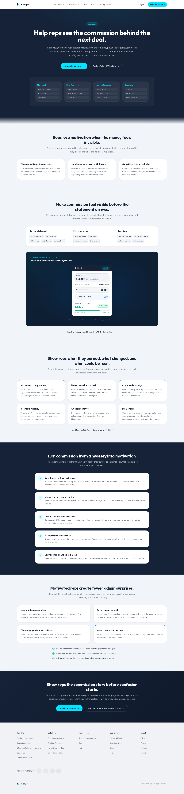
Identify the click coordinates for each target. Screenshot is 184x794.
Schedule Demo (157, 4)
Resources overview (87, 738)
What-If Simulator (133, 395)
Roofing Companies (56, 743)
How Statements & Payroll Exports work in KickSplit (92, 430)
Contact (113, 748)
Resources (89, 4)
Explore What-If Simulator (106, 66)
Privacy (143, 738)
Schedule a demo (74, 66)
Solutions (74, 4)
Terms (143, 743)
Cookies (143, 748)
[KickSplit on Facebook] (58, 771)
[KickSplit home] (23, 4)
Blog (80, 743)
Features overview (25, 738)
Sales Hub (21, 753)
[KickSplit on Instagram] (38, 771)
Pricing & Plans (106, 4)
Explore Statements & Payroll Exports (106, 708)
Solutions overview (56, 738)
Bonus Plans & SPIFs (25, 757)
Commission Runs (24, 743)
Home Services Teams (57, 748)
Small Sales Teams (55, 753)
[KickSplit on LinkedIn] (52, 771)
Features (59, 4)
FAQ (80, 748)
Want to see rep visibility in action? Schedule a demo (92, 332)
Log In (141, 4)
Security (143, 753)
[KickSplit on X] (45, 771)
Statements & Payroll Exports (29, 748)
